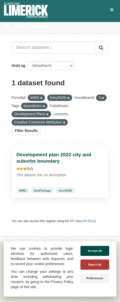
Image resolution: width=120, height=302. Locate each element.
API (72, 221)
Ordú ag (18, 66)
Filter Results (26, 131)
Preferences (94, 278)
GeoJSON (65, 190)
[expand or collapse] (111, 10)
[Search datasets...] (53, 48)
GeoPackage (42, 190)
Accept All (95, 250)
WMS (22, 190)
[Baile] (6, 26)
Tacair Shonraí (31, 26)
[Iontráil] (101, 48)
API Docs (88, 221)
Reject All (94, 264)
